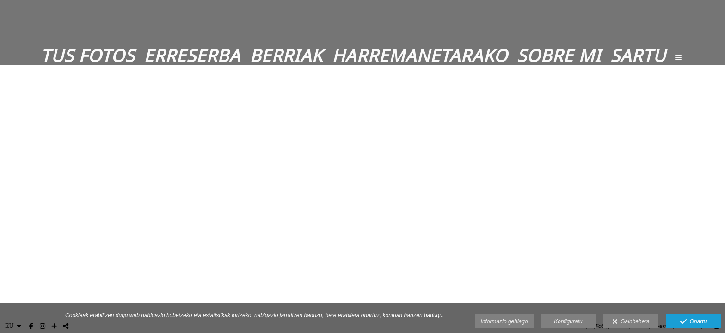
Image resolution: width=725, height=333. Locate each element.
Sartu (638, 55)
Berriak (286, 55)
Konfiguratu (568, 321)
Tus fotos (88, 55)
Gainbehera (631, 322)
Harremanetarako (420, 55)
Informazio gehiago (504, 321)
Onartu (693, 322)
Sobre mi (559, 55)
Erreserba (192, 55)
